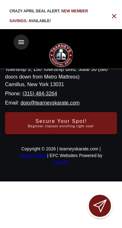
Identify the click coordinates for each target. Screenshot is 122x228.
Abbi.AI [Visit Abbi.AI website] (61, 162)
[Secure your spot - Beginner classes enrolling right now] (61, 123)
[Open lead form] (100, 205)
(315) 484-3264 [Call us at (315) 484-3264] (39, 93)
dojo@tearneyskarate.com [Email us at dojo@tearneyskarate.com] (50, 102)
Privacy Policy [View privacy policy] (33, 155)
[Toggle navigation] (21, 42)
